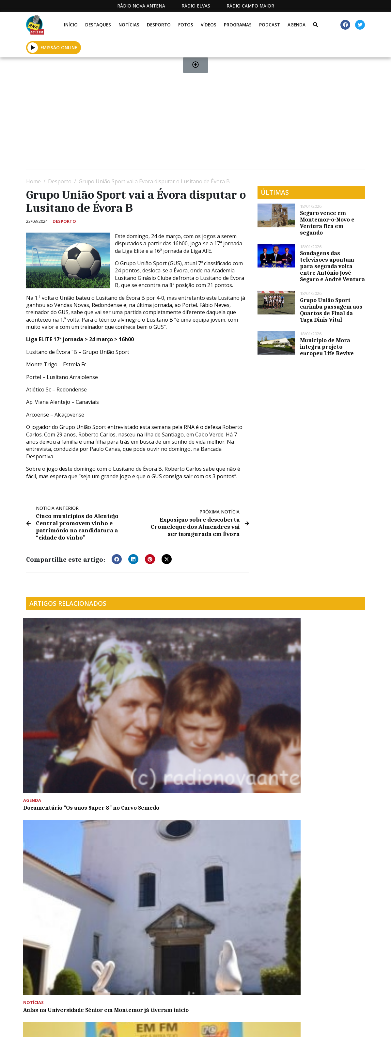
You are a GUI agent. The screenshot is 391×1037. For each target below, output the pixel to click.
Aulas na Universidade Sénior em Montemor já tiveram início (145, 686)
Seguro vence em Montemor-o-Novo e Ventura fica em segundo (327, 223)
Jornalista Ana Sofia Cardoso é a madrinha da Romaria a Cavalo (64, 775)
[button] (117, 557)
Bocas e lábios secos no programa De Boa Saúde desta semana (232, 686)
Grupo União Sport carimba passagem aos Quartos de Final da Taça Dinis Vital (331, 310)
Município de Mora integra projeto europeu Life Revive (327, 347)
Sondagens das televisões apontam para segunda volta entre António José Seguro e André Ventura (332, 266)
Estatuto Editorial (157, 1025)
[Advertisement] (195, 116)
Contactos (259, 1026)
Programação (218, 1026)
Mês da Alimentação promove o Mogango (313, 683)
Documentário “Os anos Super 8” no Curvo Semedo (61, 683)
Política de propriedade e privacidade (314, 1025)
